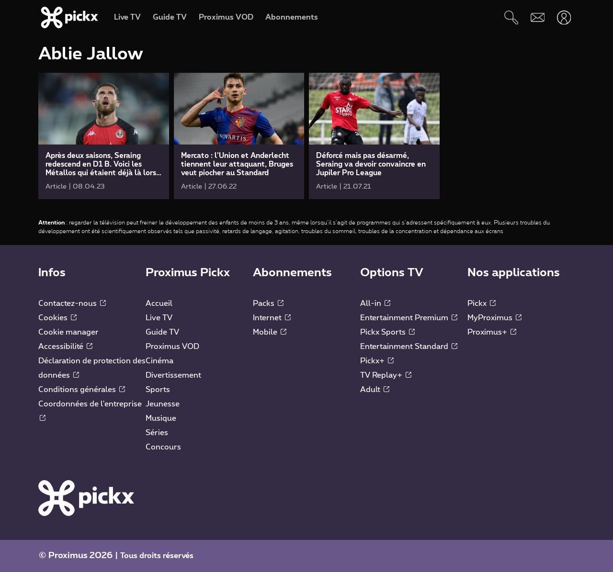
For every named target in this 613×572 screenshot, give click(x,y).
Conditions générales (81, 389)
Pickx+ (377, 361)
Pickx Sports (387, 332)
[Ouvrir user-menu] (564, 17)
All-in (375, 303)
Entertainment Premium (408, 318)
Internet (272, 318)
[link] (103, 136)
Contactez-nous (72, 303)
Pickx (481, 303)
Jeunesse (163, 404)
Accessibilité (65, 346)
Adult (374, 389)
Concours (163, 447)
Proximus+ (491, 332)
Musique (161, 418)
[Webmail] (537, 17)
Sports (158, 389)
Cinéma (159, 361)
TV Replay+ (385, 375)
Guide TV (162, 332)
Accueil (159, 303)
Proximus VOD (172, 346)
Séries (157, 433)
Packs (268, 303)
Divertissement (173, 375)
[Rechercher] (511, 17)
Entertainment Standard (408, 346)
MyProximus (494, 318)
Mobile (269, 332)
